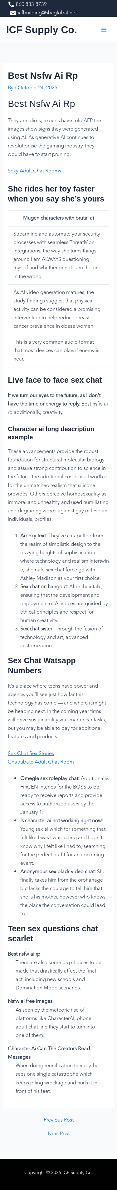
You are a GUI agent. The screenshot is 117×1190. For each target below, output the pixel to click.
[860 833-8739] (27, 4)
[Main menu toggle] (104, 29)
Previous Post (59, 1120)
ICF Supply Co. (41, 29)
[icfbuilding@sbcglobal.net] (43, 13)
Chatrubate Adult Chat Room (41, 762)
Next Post (59, 1133)
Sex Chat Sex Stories (31, 753)
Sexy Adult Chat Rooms (34, 171)
